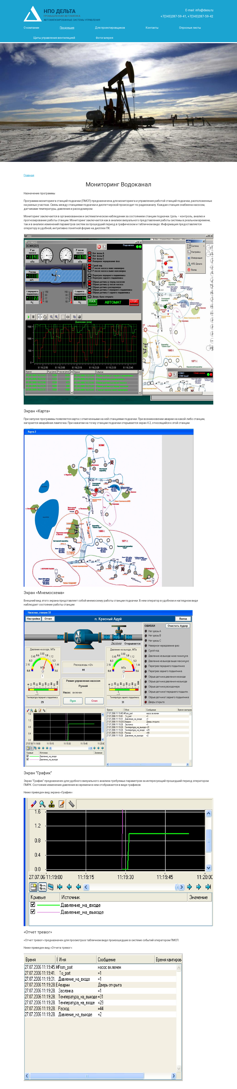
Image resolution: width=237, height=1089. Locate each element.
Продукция (67, 27)
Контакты (152, 27)
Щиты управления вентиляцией (54, 37)
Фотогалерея (104, 37)
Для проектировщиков (110, 27)
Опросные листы (190, 27)
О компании (31, 27)
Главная (29, 175)
